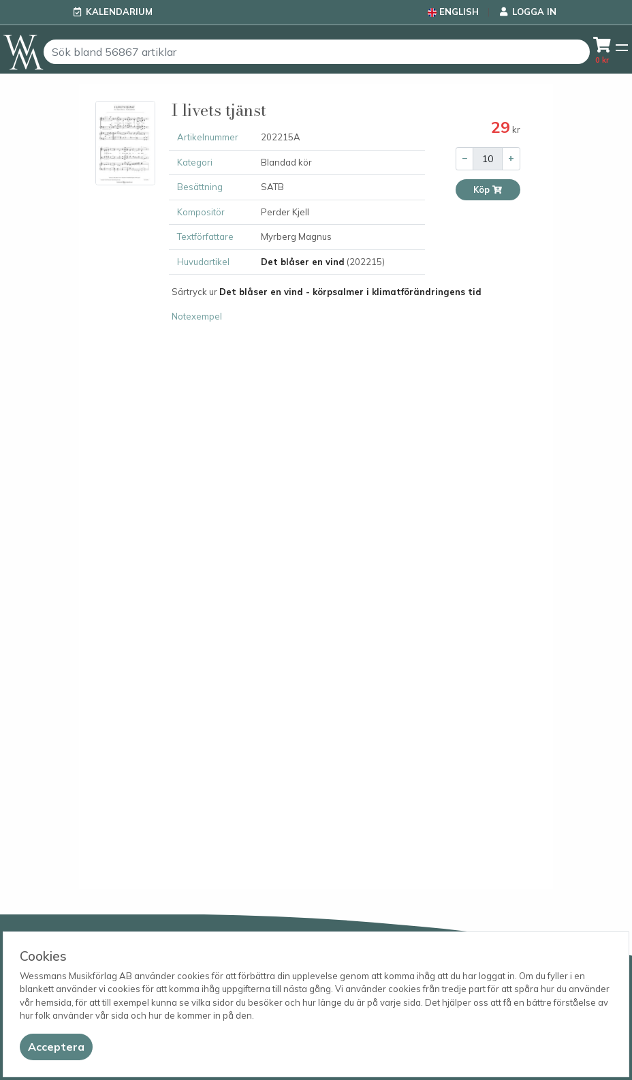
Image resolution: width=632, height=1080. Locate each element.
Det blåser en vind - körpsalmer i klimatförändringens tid (350, 291)
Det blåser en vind (303, 261)
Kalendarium (119, 11)
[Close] (56, 1047)
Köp (488, 190)
